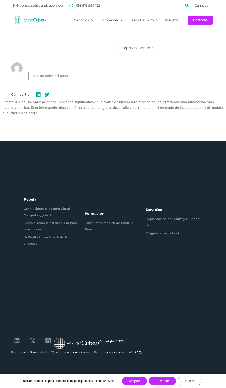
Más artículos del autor (50, 76)
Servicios (83, 20)
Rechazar (162, 381)
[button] (187, 5)
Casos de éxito (144, 20)
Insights (171, 20)
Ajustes (190, 381)
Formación (111, 20)
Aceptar (134, 381)
